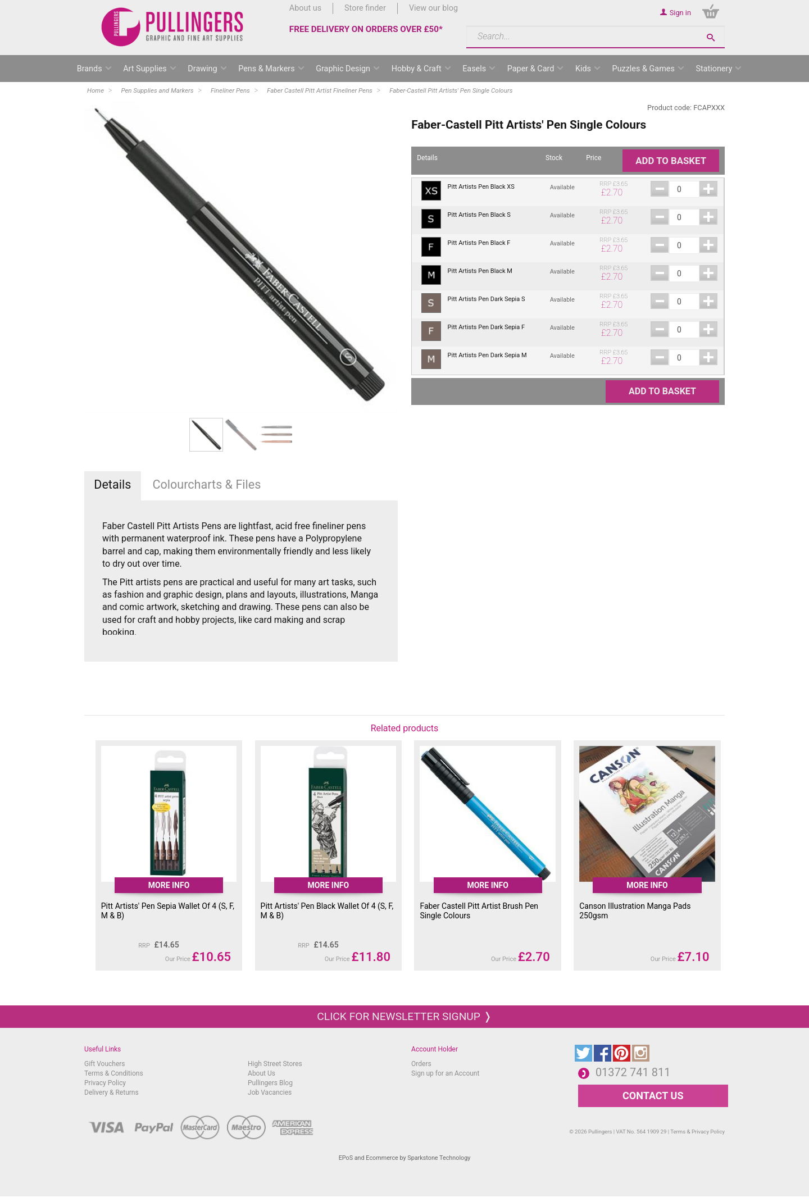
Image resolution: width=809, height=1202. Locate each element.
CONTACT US (652, 1095)
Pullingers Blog (270, 1083)
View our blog (433, 8)
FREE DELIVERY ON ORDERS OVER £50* (366, 29)
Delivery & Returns (111, 1092)
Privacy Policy (105, 1083)
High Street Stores (275, 1064)
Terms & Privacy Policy (697, 1131)
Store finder (365, 8)
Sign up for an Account (445, 1073)
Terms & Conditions (113, 1073)
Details (112, 484)
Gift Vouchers (104, 1064)
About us (305, 8)
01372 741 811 (633, 1072)
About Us (261, 1073)
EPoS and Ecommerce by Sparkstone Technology (405, 1158)
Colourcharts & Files (206, 484)
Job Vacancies (270, 1092)
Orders (421, 1064)
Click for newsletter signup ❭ (404, 1016)
